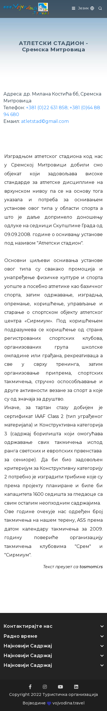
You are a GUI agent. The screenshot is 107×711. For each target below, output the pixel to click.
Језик (86, 8)
